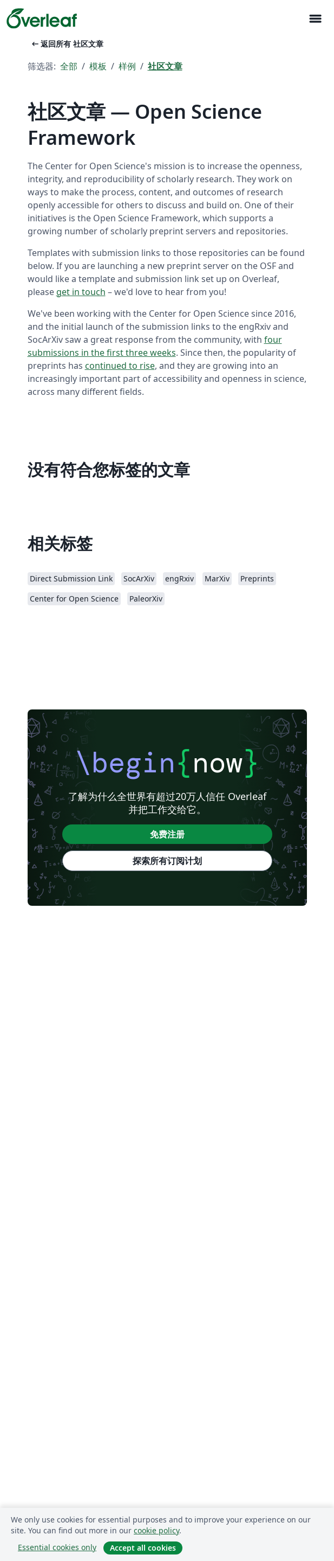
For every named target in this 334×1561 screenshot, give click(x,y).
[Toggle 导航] (315, 19)
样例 (127, 66)
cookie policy (156, 1530)
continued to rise (120, 366)
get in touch (81, 292)
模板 (98, 66)
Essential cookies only (57, 1547)
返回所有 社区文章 (66, 44)
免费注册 (167, 834)
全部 (68, 66)
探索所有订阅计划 (167, 861)
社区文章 (165, 66)
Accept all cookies (143, 1548)
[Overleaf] (41, 18)
